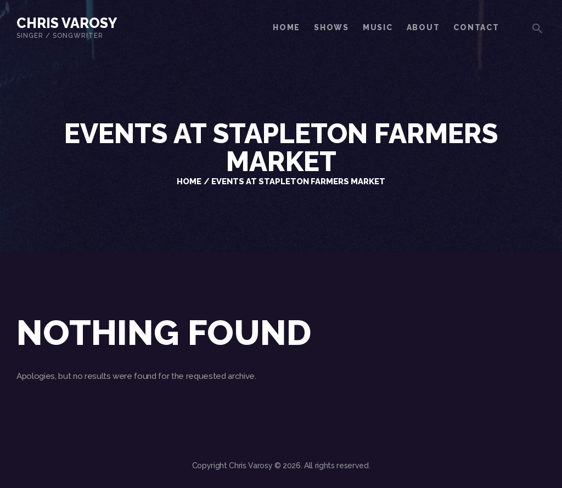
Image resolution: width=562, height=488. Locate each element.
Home (189, 181)
